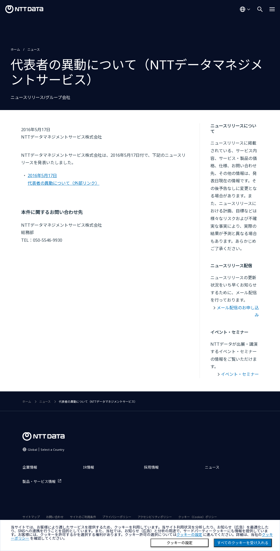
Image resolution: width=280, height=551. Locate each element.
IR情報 (88, 467)
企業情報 (29, 467)
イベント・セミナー (240, 374)
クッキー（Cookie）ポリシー (197, 517)
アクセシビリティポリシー (155, 517)
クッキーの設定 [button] (189, 535)
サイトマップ (31, 517)
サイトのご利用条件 (83, 517)
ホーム (15, 49)
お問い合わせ (55, 517)
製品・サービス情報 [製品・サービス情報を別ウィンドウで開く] (39, 481)
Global (46, 450)
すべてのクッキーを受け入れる (242, 543)
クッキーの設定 (179, 543)
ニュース (33, 49)
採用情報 (151, 467)
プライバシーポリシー (116, 517)
